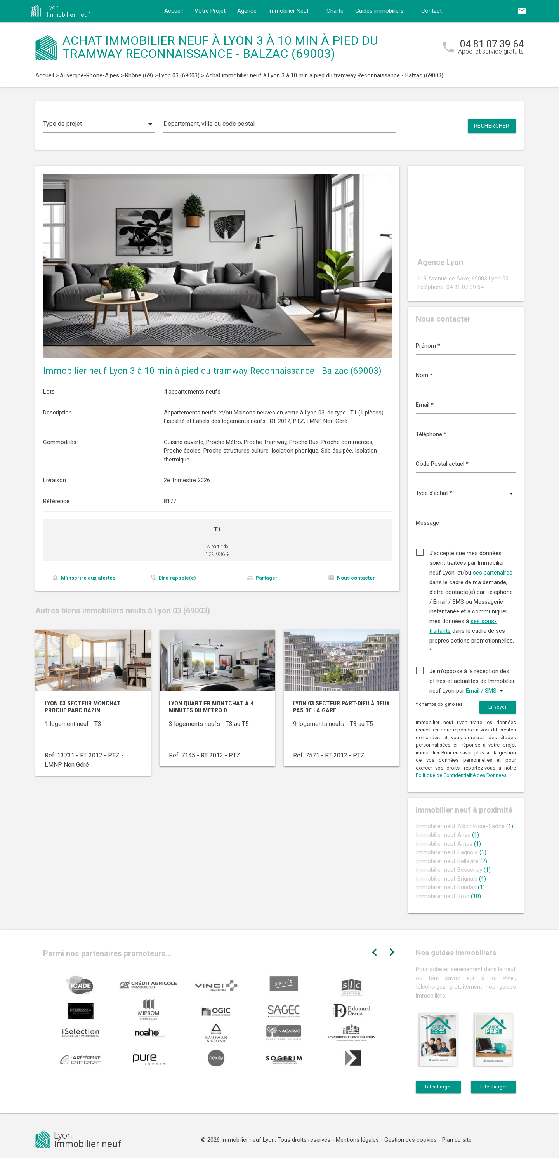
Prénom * (428, 345)
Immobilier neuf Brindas (450, 887)
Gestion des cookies (410, 1139)
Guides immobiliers (379, 10)
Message (427, 522)
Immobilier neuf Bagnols (451, 852)
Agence (247, 10)
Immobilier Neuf (288, 10)
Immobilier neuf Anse (447, 834)
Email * (425, 404)
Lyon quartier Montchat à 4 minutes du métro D (211, 707)
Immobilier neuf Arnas (448, 843)
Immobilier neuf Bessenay (453, 869)
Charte (335, 10)
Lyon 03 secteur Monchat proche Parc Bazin (83, 707)
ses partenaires (492, 572)
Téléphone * (431, 434)
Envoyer (497, 707)
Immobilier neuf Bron (448, 896)
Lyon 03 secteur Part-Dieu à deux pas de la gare (341, 707)
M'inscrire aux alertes (88, 578)
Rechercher (492, 126)
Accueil (173, 10)
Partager (266, 578)
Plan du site (457, 1139)
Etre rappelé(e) (177, 578)
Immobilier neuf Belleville (451, 861)
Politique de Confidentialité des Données (461, 775)
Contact (431, 10)
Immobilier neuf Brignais (451, 878)
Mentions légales (357, 1139)
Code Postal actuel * (442, 463)
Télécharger (438, 1087)
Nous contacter (356, 578)
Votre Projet (210, 10)
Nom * (424, 375)
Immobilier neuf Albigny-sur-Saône (464, 826)
